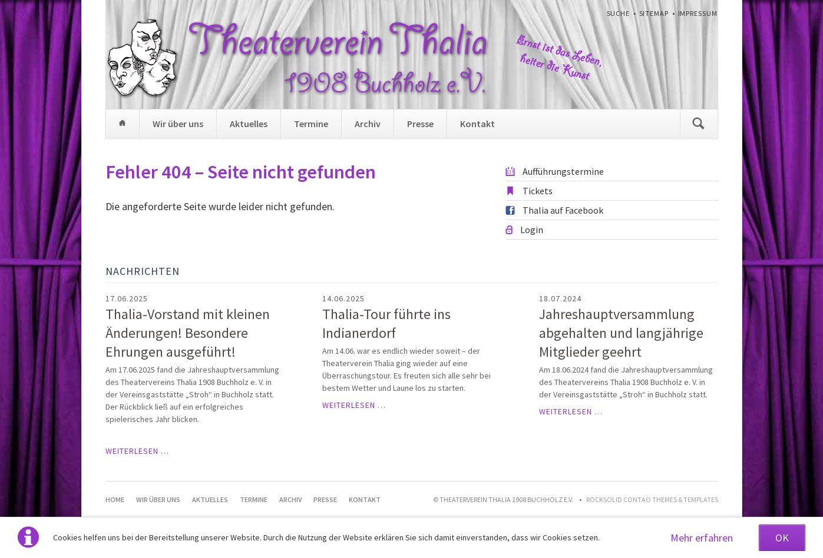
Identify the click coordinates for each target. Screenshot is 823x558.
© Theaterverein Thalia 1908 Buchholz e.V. (503, 499)
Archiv (368, 123)
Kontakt (477, 123)
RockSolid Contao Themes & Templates (652, 499)
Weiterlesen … (137, 451)
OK (782, 537)
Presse (420, 123)
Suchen (699, 123)
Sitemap (654, 13)
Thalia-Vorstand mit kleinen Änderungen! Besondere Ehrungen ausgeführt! (187, 333)
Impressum (698, 13)
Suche (618, 13)
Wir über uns (178, 123)
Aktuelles (248, 123)
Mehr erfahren (701, 537)
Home (122, 123)
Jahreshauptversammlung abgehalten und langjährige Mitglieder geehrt (621, 333)
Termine (311, 123)
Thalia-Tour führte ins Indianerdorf (386, 323)
